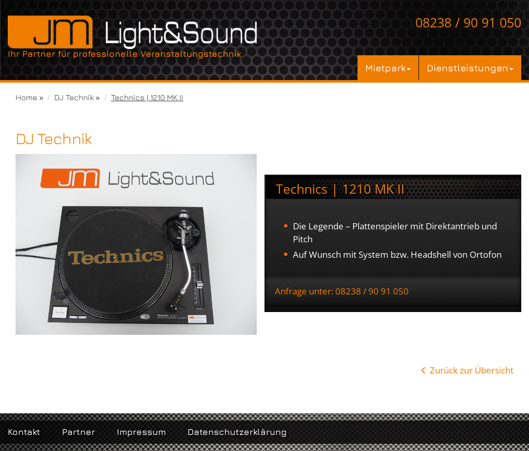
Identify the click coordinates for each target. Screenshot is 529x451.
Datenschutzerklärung (237, 432)
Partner (78, 432)
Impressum (141, 432)
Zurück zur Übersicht (472, 370)
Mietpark (388, 67)
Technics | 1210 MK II (147, 97)
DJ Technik (74, 97)
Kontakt (24, 432)
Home (26, 97)
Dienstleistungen (470, 67)
